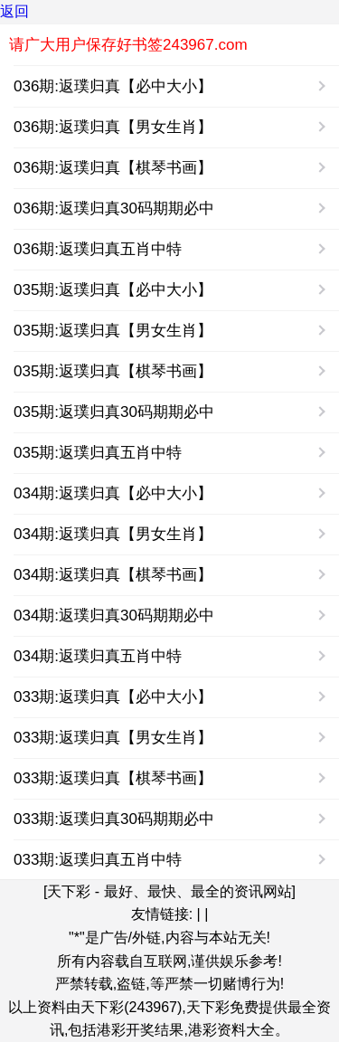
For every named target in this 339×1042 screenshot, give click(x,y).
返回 (14, 11)
